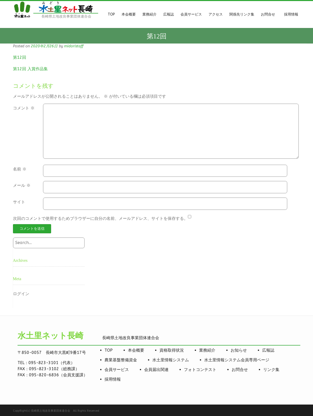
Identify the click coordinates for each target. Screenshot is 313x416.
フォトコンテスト (200, 369)
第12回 (19, 57)
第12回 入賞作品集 (30, 68)
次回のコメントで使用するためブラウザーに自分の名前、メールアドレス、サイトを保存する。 (100, 218)
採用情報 (113, 379)
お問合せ (240, 369)
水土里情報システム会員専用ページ (236, 359)
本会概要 (136, 350)
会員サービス (117, 369)
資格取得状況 (171, 350)
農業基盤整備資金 (121, 359)
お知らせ (239, 350)
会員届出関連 (156, 369)
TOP (109, 350)
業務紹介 (207, 350)
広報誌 (268, 350)
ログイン (21, 293)
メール (22, 185)
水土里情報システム (170, 359)
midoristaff (73, 46)
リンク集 (271, 369)
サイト (19, 201)
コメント (24, 108)
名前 (19, 169)
